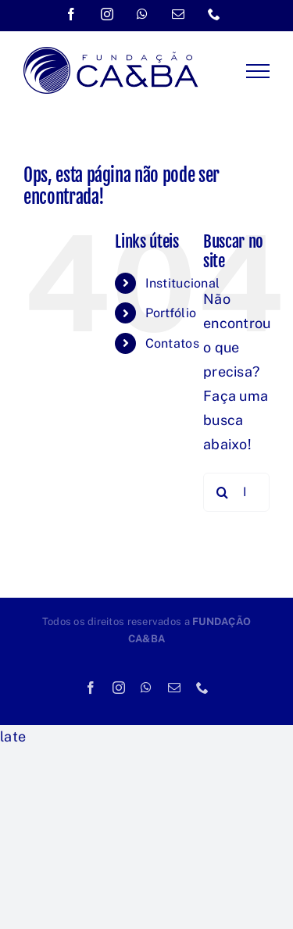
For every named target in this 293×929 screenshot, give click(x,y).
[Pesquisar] (222, 492)
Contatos (172, 343)
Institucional (182, 283)
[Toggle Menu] (258, 71)
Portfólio (170, 312)
